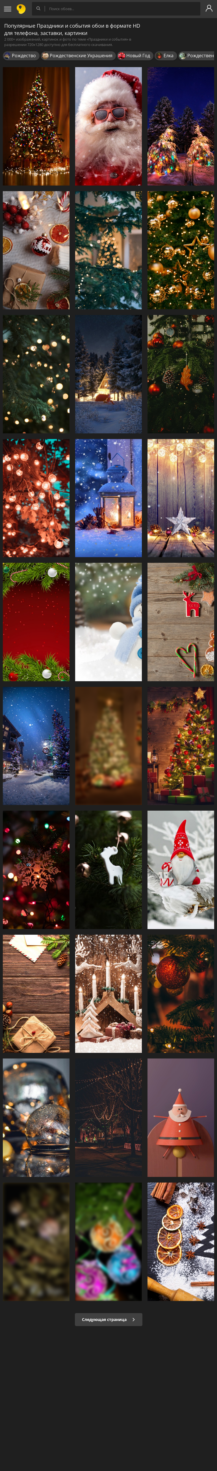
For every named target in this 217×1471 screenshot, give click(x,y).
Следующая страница (108, 1319)
